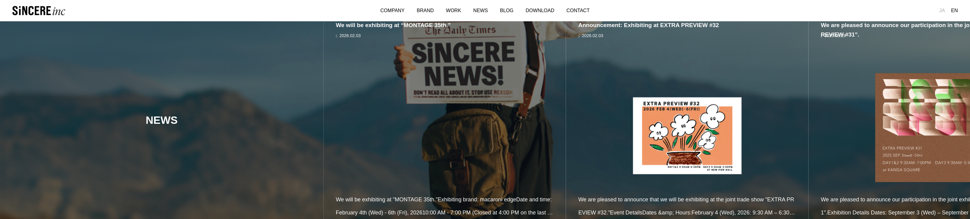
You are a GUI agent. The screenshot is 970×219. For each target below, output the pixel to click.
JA (942, 10)
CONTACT (578, 10)
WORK (453, 10)
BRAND (425, 10)
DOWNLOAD (540, 10)
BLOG (506, 10)
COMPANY (392, 10)
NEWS (480, 10)
